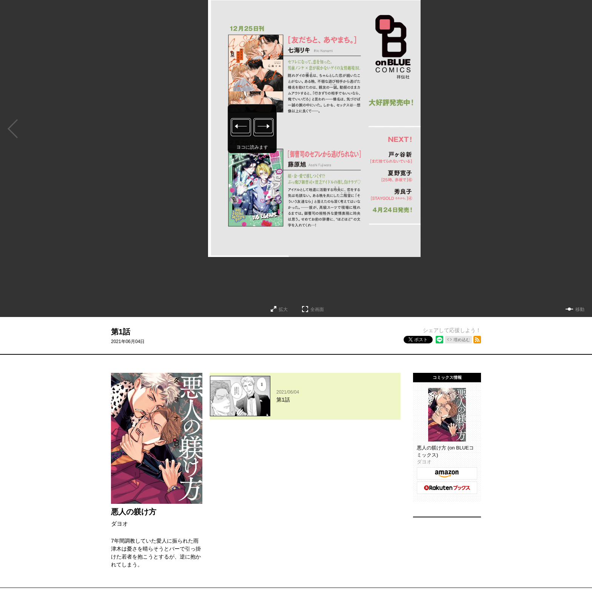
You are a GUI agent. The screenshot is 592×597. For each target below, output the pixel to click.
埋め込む (461, 339)
